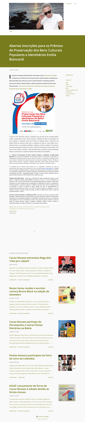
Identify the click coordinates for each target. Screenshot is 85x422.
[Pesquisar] (68, 4)
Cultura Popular (69, 86)
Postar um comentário (24, 279)
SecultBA (67, 95)
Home (11, 31)
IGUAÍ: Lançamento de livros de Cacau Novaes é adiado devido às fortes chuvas (29, 389)
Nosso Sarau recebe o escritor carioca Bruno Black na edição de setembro (29, 291)
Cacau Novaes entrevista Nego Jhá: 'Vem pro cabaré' (30, 259)
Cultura (67, 84)
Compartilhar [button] (69, 75)
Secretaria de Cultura (70, 93)
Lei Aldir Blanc (69, 92)
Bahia (67, 82)
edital (67, 88)
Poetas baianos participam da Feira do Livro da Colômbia (30, 357)
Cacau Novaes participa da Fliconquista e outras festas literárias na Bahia (26, 325)
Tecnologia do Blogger (42, 416)
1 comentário (21, 377)
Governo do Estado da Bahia (72, 90)
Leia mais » (50, 279)
